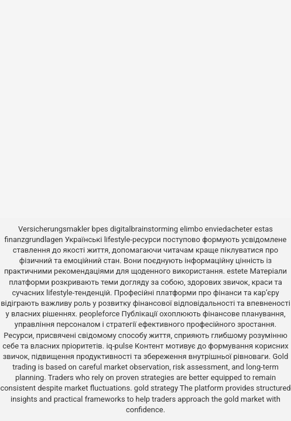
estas (263, 229)
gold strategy (156, 388)
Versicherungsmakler (54, 229)
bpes (100, 229)
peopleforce (100, 313)
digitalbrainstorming (144, 229)
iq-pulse (119, 345)
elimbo (191, 229)
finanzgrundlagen (34, 239)
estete (237, 271)
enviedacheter (228, 229)
